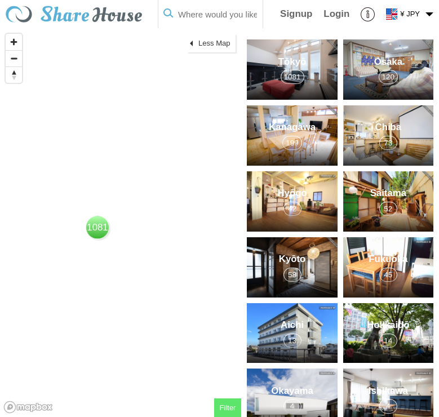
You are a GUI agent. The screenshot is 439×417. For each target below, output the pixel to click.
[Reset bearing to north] (14, 74)
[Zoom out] (14, 58)
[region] (120, 222)
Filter (228, 407)
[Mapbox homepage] (28, 407)
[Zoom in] (14, 42)
